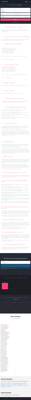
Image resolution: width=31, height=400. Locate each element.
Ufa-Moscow (4, 355)
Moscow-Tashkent (5, 367)
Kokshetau (8, 385)
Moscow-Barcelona (5, 359)
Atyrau (13, 383)
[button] (14, 291)
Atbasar (12, 385)
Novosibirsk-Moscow (5, 358)
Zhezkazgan (3, 385)
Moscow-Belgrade (4, 370)
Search (15, 19)
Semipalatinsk (3, 386)
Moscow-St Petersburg (5, 325)
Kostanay (20, 383)
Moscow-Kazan (4, 349)
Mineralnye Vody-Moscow (5, 333)
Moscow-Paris (4, 341)
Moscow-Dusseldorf (5, 369)
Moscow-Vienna (4, 347)
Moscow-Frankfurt (5, 344)
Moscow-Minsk (4, 354)
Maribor (5, 396)
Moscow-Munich (4, 340)
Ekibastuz (26, 385)
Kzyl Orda (25, 383)
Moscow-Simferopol (4, 327)
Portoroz (8, 396)
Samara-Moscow (4, 353)
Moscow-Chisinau (4, 343)
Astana (14, 384)
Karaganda (16, 383)
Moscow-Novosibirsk (5, 357)
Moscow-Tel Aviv (4, 345)
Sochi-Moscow (3, 329)
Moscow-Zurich (4, 366)
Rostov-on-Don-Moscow (5, 336)
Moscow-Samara (4, 351)
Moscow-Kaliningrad (5, 360)
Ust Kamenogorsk (20, 384)
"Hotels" (17, 129)
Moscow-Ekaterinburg (5, 337)
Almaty (5, 383)
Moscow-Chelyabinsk (5, 363)
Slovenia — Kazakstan (15, 318)
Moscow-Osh (4, 371)
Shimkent (9, 383)
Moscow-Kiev (3, 331)
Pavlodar (8, 384)
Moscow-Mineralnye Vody (5, 332)
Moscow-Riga (4, 346)
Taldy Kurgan (9, 386)
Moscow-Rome (4, 350)
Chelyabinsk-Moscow (5, 365)
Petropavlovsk (3, 384)
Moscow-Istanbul (4, 339)
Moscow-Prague (4, 361)
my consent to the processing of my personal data (21, 268)
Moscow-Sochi (3, 330)
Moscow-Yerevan (4, 342)
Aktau (12, 384)
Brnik (2, 396)
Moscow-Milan (4, 364)
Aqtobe (2, 383)
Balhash (19, 385)
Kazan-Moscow (4, 352)
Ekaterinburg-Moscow (5, 338)
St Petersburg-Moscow (5, 326)
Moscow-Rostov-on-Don (5, 335)
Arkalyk (15, 385)
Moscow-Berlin (4, 356)
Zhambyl (22, 385)
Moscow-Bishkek (4, 368)
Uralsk (25, 384)
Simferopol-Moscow (4, 328)
